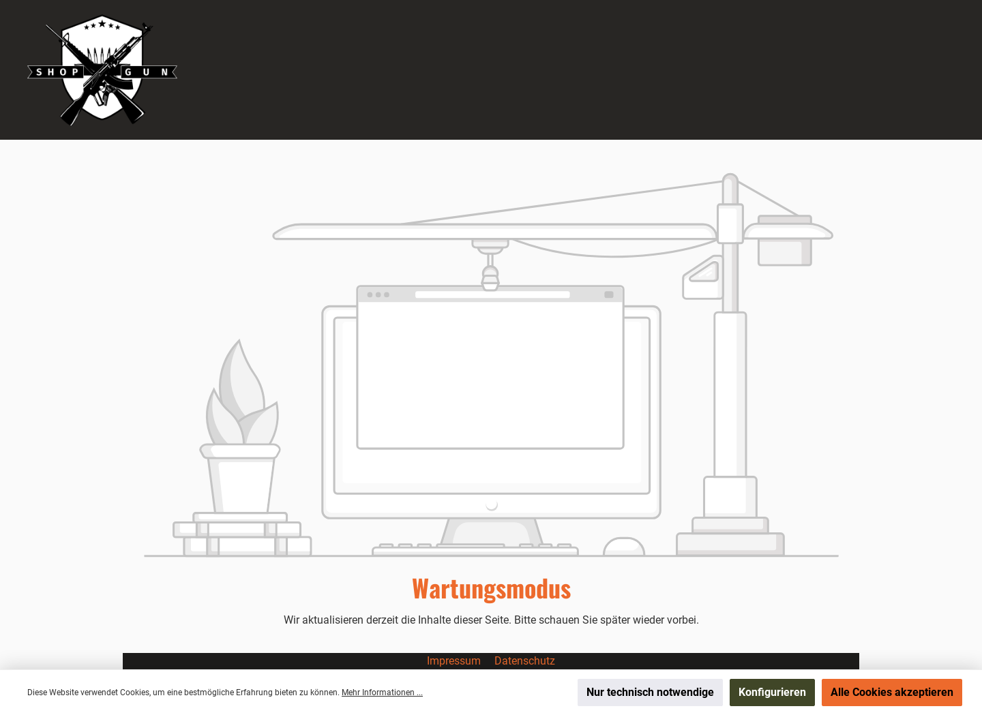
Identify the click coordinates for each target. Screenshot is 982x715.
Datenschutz (524, 660)
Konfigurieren (772, 692)
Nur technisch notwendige (650, 692)
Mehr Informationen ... (382, 692)
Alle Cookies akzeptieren (892, 692)
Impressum (455, 660)
